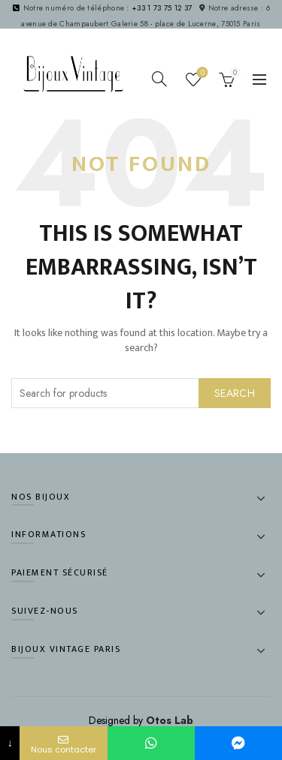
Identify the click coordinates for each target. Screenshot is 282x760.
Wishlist (201, 73)
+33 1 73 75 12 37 (162, 8)
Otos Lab (169, 720)
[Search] (159, 79)
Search (234, 393)
